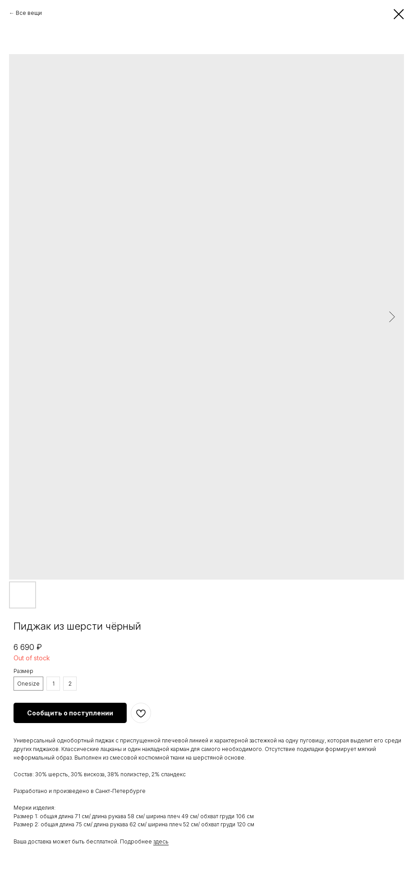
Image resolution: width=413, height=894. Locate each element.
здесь (161, 841)
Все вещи (29, 12)
